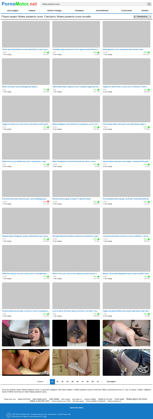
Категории (126, 11)
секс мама (54, 399)
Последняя (111, 382)
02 (57, 382)
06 (77, 382)
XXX (45, 416)
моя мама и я (77, 399)
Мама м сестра (105, 399)
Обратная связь (76, 408)
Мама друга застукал (136, 399)
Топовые (79, 11)
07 (82, 382)
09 (93, 382)
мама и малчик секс (39, 401)
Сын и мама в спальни (95, 401)
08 (87, 382)
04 (67, 382)
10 (98, 382)
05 (72, 382)
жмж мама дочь (40, 399)
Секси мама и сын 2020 (61, 401)
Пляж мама (119, 399)
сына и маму (90, 399)
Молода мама (78, 401)
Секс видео (13, 11)
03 (62, 382)
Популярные (102, 11)
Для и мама (65, 399)
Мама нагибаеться (114, 401)
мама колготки (24, 399)
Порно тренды (54, 11)
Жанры (145, 11)
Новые (32, 11)
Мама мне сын (10, 399)
